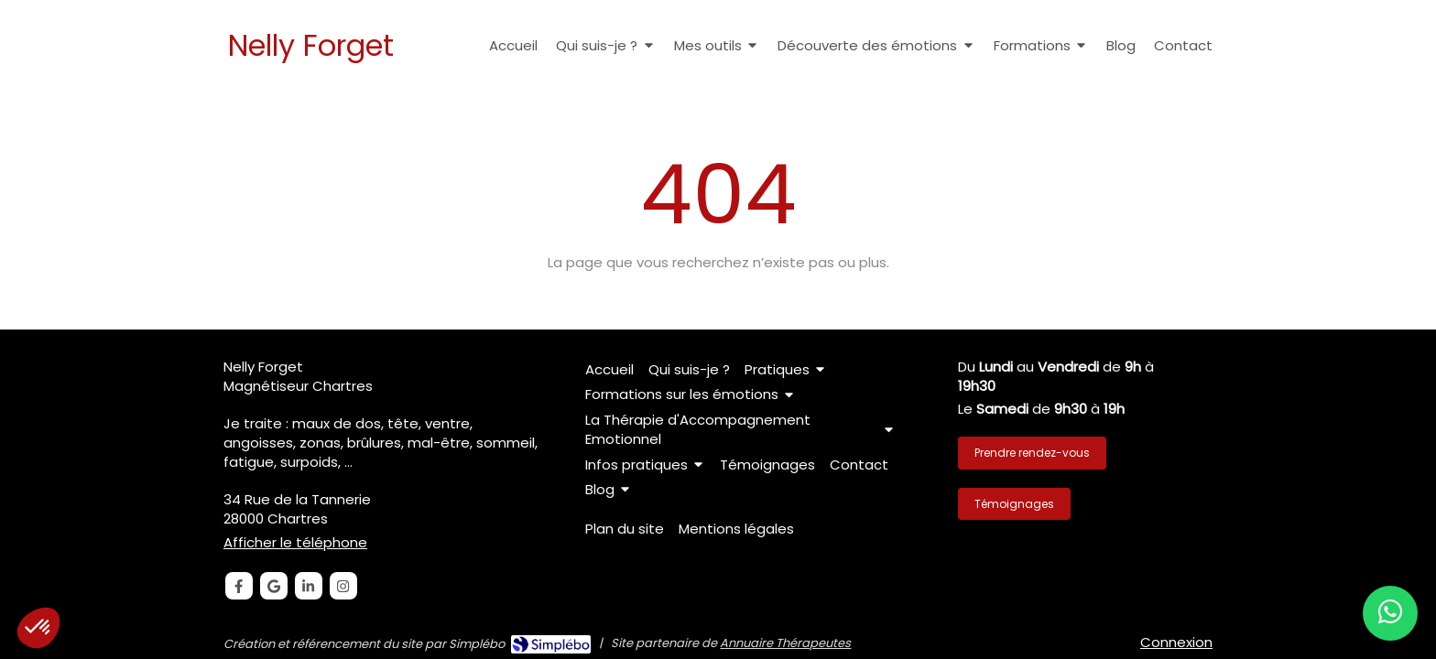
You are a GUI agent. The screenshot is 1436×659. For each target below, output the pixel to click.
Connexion (1176, 642)
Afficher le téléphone (295, 542)
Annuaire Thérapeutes (785, 643)
